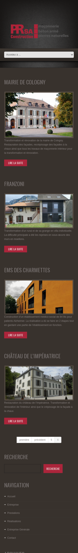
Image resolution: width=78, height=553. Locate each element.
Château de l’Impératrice (32, 356)
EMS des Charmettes (27, 270)
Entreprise (13, 504)
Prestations (13, 513)
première (24, 439)
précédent (39, 439)
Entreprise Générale (18, 529)
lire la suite (15, 163)
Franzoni (14, 184)
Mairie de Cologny (25, 82)
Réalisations (14, 521)
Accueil (11, 496)
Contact (11, 537)
